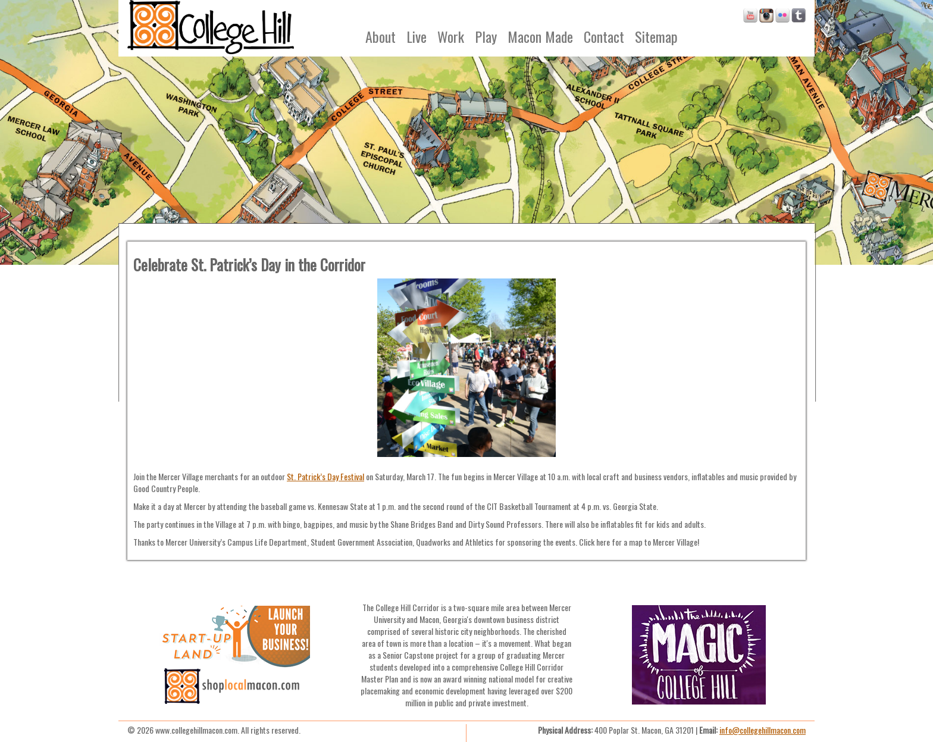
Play (486, 36)
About (380, 36)
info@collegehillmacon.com (762, 730)
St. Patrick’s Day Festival (325, 476)
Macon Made (540, 36)
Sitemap (656, 36)
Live (416, 36)
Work (450, 36)
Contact (604, 36)
